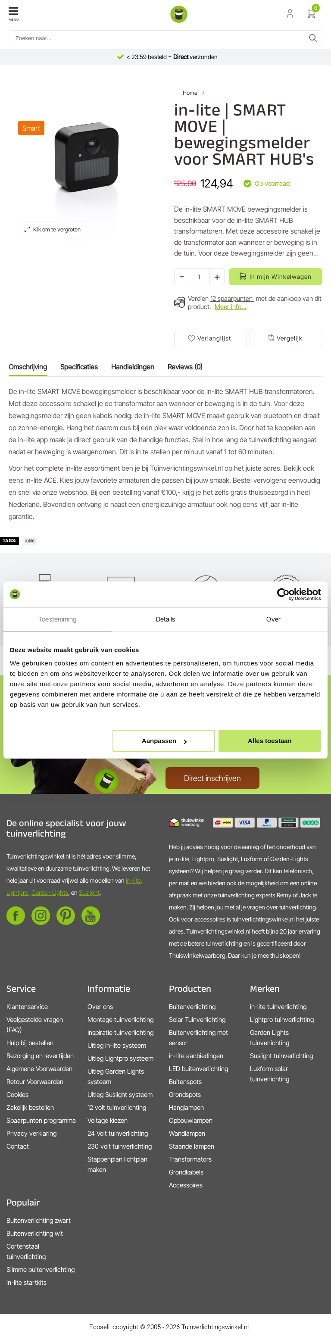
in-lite (133, 880)
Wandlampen (187, 1133)
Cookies (17, 1094)
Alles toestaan (270, 740)
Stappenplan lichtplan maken (117, 1164)
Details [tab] (165, 619)
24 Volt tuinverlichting (117, 1133)
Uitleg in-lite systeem (116, 1045)
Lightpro (17, 892)
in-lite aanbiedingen (196, 1056)
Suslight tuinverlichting (281, 1056)
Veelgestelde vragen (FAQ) (34, 1024)
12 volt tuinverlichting (116, 1107)
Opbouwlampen (190, 1120)
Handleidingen (132, 366)
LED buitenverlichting (198, 1069)
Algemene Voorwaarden (39, 1069)
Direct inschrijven (212, 778)
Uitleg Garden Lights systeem (115, 1076)
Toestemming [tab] (57, 619)
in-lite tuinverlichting (278, 1007)
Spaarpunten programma (41, 1120)
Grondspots (185, 1094)
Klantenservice (27, 1007)
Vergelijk (290, 338)
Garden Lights (49, 892)
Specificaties (79, 366)
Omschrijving (28, 366)
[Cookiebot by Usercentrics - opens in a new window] (283, 594)
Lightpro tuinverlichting (282, 1019)
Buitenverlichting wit (34, 1233)
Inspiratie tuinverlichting (120, 1032)
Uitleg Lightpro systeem (120, 1058)
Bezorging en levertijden (40, 1056)
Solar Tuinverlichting (197, 1019)
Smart (31, 128)
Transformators (190, 1159)
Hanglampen (186, 1107)
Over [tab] (273, 619)
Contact (17, 1146)
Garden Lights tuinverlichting (269, 1037)
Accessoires (186, 1185)
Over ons (100, 1007)
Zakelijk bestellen (30, 1107)
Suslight (89, 892)
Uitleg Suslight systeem (120, 1094)
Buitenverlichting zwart (38, 1220)
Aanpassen (164, 740)
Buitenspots (185, 1082)
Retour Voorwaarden (34, 1082)
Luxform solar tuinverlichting (269, 1074)
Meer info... (231, 307)
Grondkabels (186, 1172)
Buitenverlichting (192, 1007)
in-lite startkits (26, 1282)
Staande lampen (191, 1146)
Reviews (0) (185, 366)
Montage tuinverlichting (120, 1019)
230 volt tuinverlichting (119, 1146)
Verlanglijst (214, 338)
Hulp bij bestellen (29, 1043)
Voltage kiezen (107, 1120)
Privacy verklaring (31, 1133)
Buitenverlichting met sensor (198, 1037)
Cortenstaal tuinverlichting (26, 1251)
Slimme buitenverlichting (40, 1269)
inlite (29, 540)
